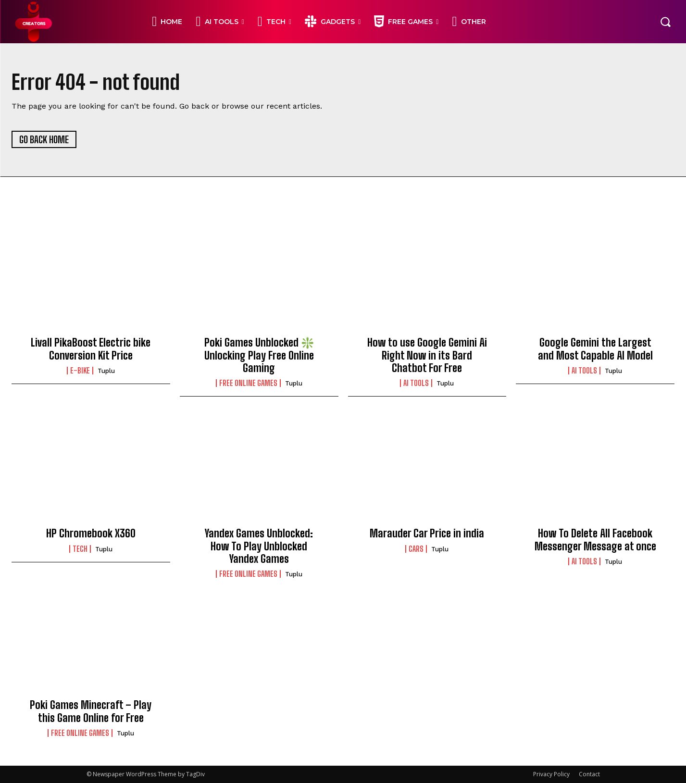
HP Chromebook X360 (91, 533)
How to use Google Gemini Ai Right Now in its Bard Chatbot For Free (427, 355)
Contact (589, 774)
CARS (416, 549)
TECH (80, 549)
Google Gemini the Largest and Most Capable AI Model (595, 348)
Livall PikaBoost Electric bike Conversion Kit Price (90, 348)
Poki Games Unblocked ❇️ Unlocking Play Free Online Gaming (259, 355)
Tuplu (106, 370)
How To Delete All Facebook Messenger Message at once (595, 539)
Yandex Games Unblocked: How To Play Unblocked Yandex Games (259, 546)
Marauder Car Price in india (427, 533)
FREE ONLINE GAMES (248, 383)
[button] (665, 21)
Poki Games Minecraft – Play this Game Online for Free (90, 711)
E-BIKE (80, 370)
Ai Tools (416, 383)
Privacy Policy (551, 774)
